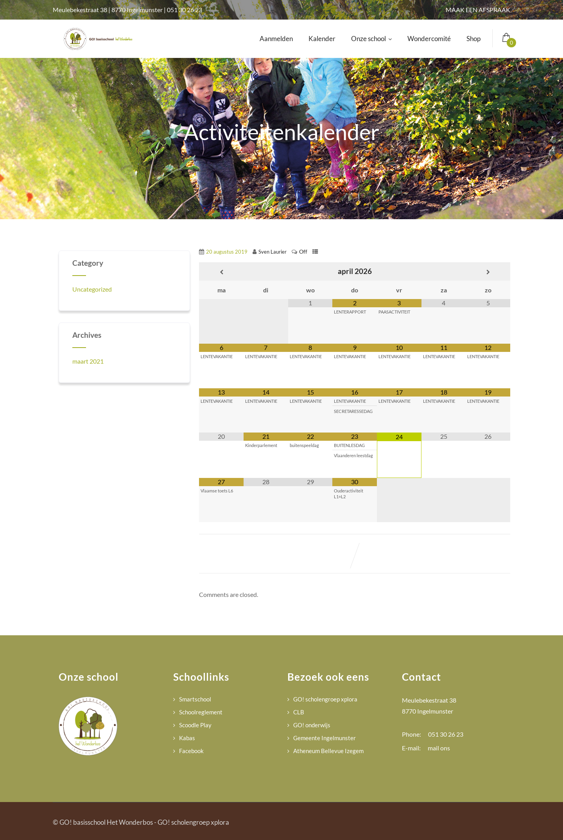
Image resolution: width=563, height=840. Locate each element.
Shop (473, 38)
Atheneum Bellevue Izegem (328, 750)
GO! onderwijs (311, 724)
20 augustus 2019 (226, 252)
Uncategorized (92, 289)
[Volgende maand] (488, 272)
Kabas (187, 737)
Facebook (191, 750)
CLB (298, 712)
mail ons (439, 748)
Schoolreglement (200, 712)
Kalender (321, 38)
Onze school (371, 38)
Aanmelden (276, 38)
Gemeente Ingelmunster (324, 737)
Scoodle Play (195, 724)
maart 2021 (88, 361)
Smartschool (195, 699)
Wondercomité (429, 38)
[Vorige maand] (221, 272)
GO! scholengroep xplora (325, 699)
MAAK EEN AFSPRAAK (478, 9)
